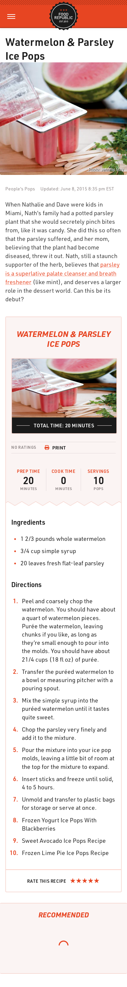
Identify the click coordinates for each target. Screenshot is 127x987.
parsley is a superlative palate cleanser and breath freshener (62, 273)
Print (55, 447)
